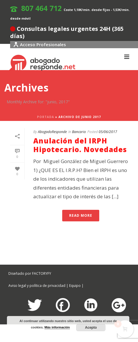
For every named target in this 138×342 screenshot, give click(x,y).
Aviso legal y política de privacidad (36, 285)
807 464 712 (41, 8)
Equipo (75, 285)
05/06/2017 (108, 131)
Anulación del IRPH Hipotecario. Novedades (80, 145)
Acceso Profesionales (39, 44)
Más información (57, 327)
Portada (45, 117)
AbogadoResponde (52, 131)
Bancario (79, 131)
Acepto (91, 328)
